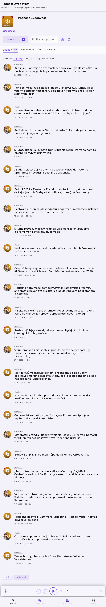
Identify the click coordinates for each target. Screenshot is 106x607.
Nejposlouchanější (45, 58)
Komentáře (27, 49)
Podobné (49, 49)
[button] (26, 5)
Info (39, 49)
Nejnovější (18, 58)
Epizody (10, 50)
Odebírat (15, 39)
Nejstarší (30, 58)
